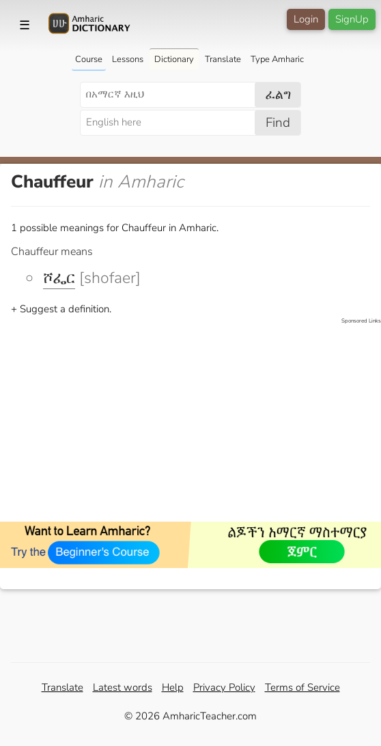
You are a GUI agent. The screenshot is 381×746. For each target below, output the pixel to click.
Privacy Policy (224, 687)
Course (88, 59)
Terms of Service (302, 687)
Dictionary (174, 59)
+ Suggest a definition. (61, 309)
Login (306, 19)
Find (278, 123)
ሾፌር (59, 277)
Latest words (122, 687)
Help (173, 687)
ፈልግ (278, 95)
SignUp (352, 19)
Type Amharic (277, 59)
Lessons (127, 59)
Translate (223, 59)
